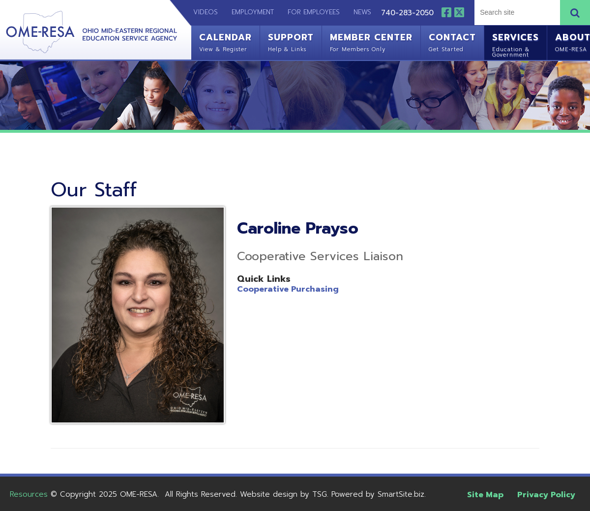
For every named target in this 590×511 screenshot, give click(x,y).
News (362, 12)
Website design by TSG (283, 494)
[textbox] (516, 12)
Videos (200, 12)
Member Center (371, 41)
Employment (253, 12)
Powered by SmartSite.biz (377, 494)
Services (515, 44)
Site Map (485, 495)
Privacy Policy (546, 495)
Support (291, 41)
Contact (452, 41)
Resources (29, 494)
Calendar (225, 41)
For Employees (314, 12)
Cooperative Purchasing (288, 289)
